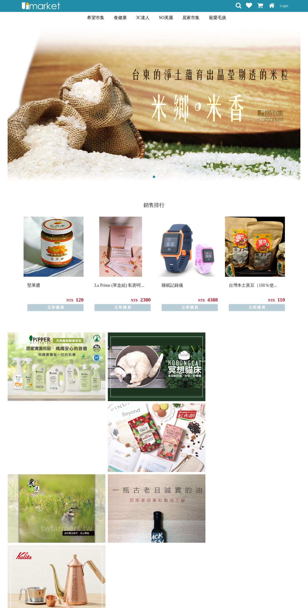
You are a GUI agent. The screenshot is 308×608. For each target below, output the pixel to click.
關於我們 (199, 596)
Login (284, 6)
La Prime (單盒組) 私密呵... (119, 285)
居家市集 (190, 17)
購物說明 (108, 596)
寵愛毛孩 (217, 17)
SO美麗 (166, 17)
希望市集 (95, 17)
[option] (53, 264)
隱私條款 (149, 596)
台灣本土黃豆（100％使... (253, 285)
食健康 (120, 17)
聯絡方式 (182, 596)
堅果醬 (33, 285)
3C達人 (142, 17)
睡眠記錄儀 (172, 285)
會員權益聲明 (128, 596)
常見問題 (165, 596)
